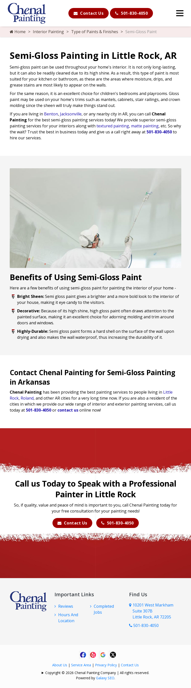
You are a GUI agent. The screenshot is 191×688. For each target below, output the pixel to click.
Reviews (65, 606)
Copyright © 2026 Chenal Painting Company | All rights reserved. (97, 672)
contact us (67, 410)
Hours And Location (68, 617)
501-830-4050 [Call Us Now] (144, 625)
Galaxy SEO (105, 678)
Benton (51, 114)
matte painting (145, 126)
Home (18, 31)
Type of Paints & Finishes (94, 31)
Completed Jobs (104, 609)
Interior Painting (48, 31)
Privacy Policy (106, 665)
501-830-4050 (131, 13)
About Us (59, 665)
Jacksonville (71, 114)
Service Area (81, 665)
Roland (27, 398)
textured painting (112, 126)
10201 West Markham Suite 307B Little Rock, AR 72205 (153, 611)
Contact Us (88, 13)
